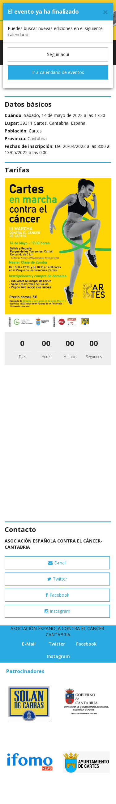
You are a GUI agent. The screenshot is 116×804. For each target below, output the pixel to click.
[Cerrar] (105, 12)
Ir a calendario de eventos (58, 72)
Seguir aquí (58, 54)
